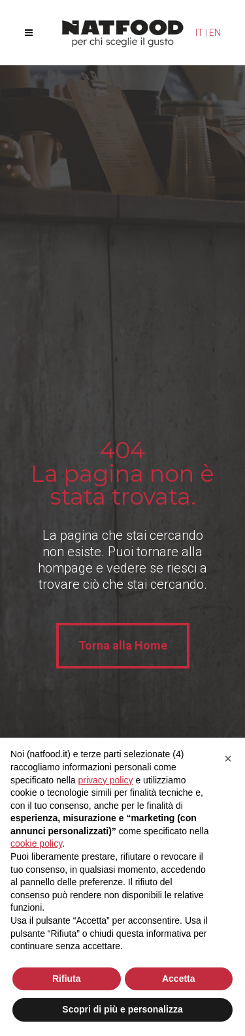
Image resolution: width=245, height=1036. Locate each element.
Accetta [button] (178, 978)
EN (215, 32)
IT (199, 32)
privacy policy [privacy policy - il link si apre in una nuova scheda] (105, 780)
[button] (228, 758)
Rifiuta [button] (66, 978)
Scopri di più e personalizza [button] (122, 1009)
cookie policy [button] (36, 843)
